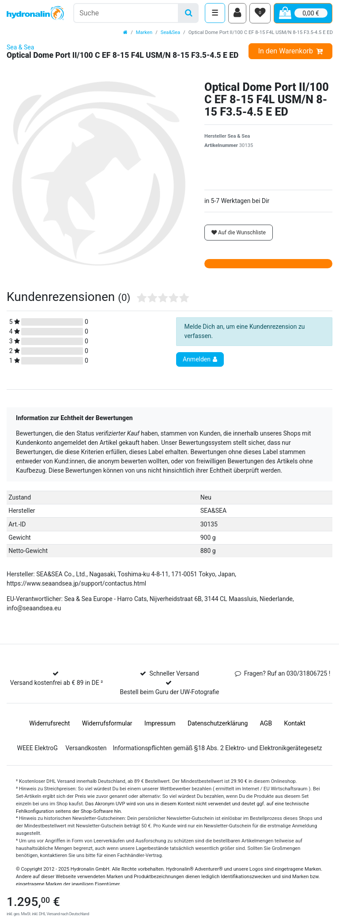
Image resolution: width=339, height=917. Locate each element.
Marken (144, 33)
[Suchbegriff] (126, 13)
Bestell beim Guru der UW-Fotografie (169, 692)
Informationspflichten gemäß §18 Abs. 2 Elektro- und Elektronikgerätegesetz (217, 748)
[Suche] (189, 13)
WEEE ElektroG (37, 748)
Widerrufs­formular (107, 724)
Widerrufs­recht (49, 724)
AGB (266, 724)
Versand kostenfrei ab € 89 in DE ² (56, 683)
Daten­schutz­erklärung (218, 724)
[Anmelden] (237, 14)
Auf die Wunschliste (238, 233)
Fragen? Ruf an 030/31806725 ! (287, 674)
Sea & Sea (20, 48)
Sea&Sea (170, 33)
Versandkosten (85, 748)
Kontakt (294, 724)
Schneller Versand (174, 674)
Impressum (159, 724)
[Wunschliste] (260, 14)
